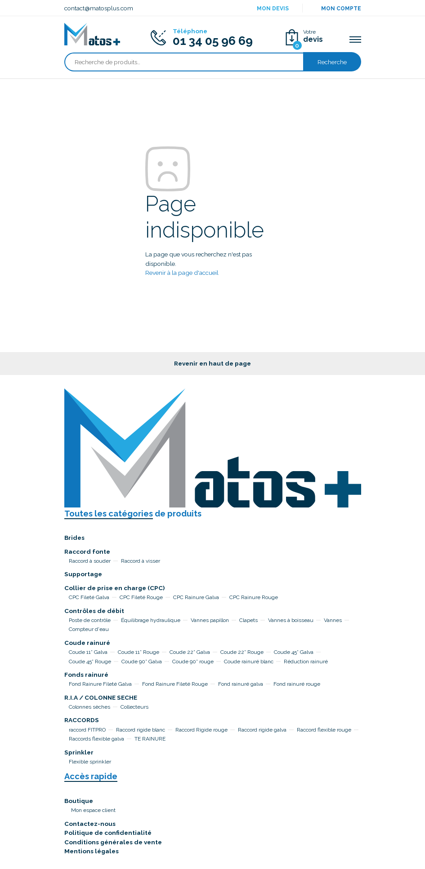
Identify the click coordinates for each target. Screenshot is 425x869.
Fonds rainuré (86, 674)
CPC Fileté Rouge (141, 597)
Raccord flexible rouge (324, 730)
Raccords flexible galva (96, 739)
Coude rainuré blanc (248, 661)
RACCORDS (81, 719)
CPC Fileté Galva (89, 597)
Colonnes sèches (89, 707)
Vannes (333, 620)
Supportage (83, 574)
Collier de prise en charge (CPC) (114, 587)
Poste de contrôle (90, 620)
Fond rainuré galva (240, 684)
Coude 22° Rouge (242, 652)
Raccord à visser (140, 561)
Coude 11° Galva (88, 652)
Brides (74, 537)
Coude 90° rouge (193, 661)
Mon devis (273, 8)
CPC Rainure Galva (196, 597)
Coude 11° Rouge (138, 652)
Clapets (248, 620)
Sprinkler (79, 752)
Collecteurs (134, 707)
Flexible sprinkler (90, 762)
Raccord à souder (90, 561)
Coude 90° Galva (141, 661)
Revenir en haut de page (212, 363)
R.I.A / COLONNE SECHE (100, 697)
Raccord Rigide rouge (201, 730)
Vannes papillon (210, 620)
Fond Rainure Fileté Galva (100, 684)
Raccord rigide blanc (140, 730)
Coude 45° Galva (293, 652)
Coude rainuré (87, 642)
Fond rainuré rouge (296, 684)
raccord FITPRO (87, 730)
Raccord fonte (87, 551)
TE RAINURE (150, 739)
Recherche (332, 62)
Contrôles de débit (94, 610)
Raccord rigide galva (262, 730)
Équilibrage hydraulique (150, 620)
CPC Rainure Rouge (253, 597)
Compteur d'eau (89, 629)
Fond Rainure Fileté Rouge (175, 684)
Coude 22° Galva (190, 652)
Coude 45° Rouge (90, 661)
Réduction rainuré (306, 661)
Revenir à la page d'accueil (182, 272)
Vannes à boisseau (290, 620)
